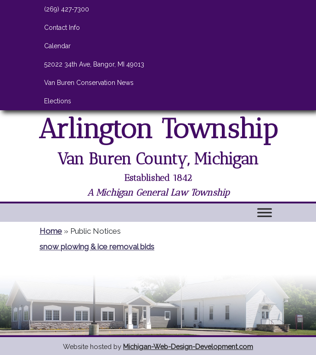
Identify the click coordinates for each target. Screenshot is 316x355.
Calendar (57, 46)
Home (51, 231)
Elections (57, 101)
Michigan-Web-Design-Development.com (188, 346)
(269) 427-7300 (66, 9)
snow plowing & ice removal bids (97, 246)
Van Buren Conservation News (89, 82)
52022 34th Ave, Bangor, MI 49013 (94, 64)
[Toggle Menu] (264, 212)
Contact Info (62, 27)
